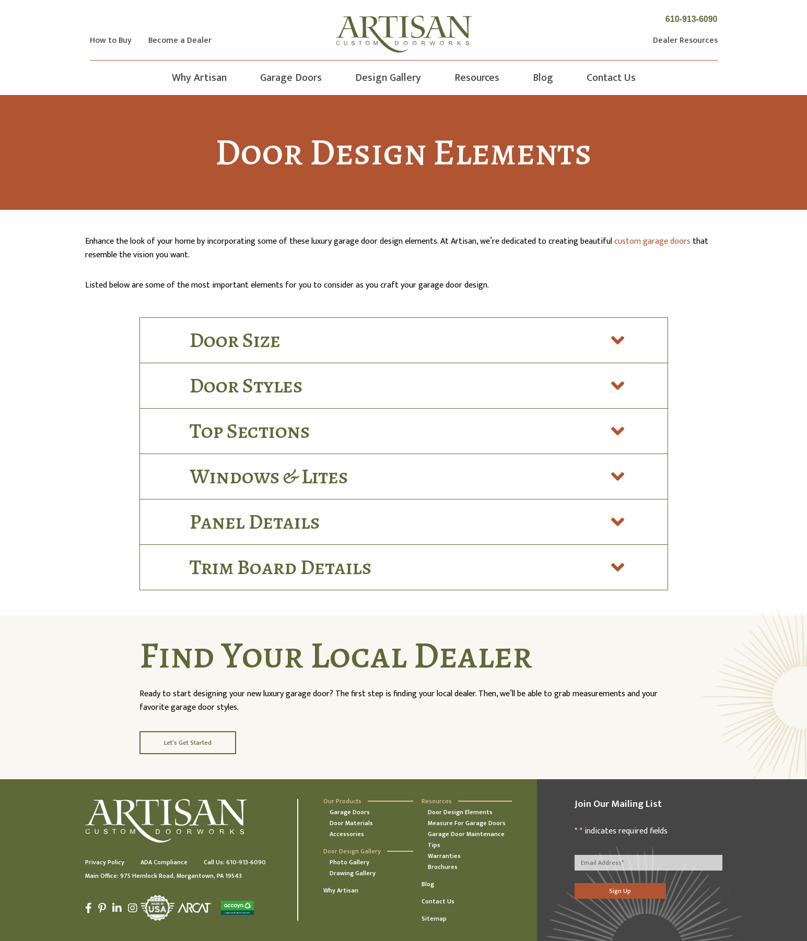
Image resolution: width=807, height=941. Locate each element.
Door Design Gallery (352, 851)
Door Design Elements (460, 812)
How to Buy (111, 40)
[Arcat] (194, 907)
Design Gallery (388, 78)
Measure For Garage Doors (467, 823)
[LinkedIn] (117, 908)
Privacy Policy (104, 862)
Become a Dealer (180, 40)
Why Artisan (199, 78)
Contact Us (611, 78)
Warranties (444, 856)
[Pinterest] (102, 908)
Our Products (342, 801)
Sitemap (434, 918)
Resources (476, 78)
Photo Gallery (349, 862)
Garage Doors (291, 78)
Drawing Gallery (353, 873)
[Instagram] (133, 908)
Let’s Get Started (188, 742)
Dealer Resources (685, 40)
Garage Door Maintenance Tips (466, 839)
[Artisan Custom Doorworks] (404, 34)
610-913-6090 (691, 19)
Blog (543, 78)
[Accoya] (236, 908)
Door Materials (351, 823)
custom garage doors (652, 241)
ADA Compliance (164, 862)
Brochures (443, 867)
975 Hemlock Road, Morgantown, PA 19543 (181, 876)
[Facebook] (90, 908)
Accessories (347, 834)
